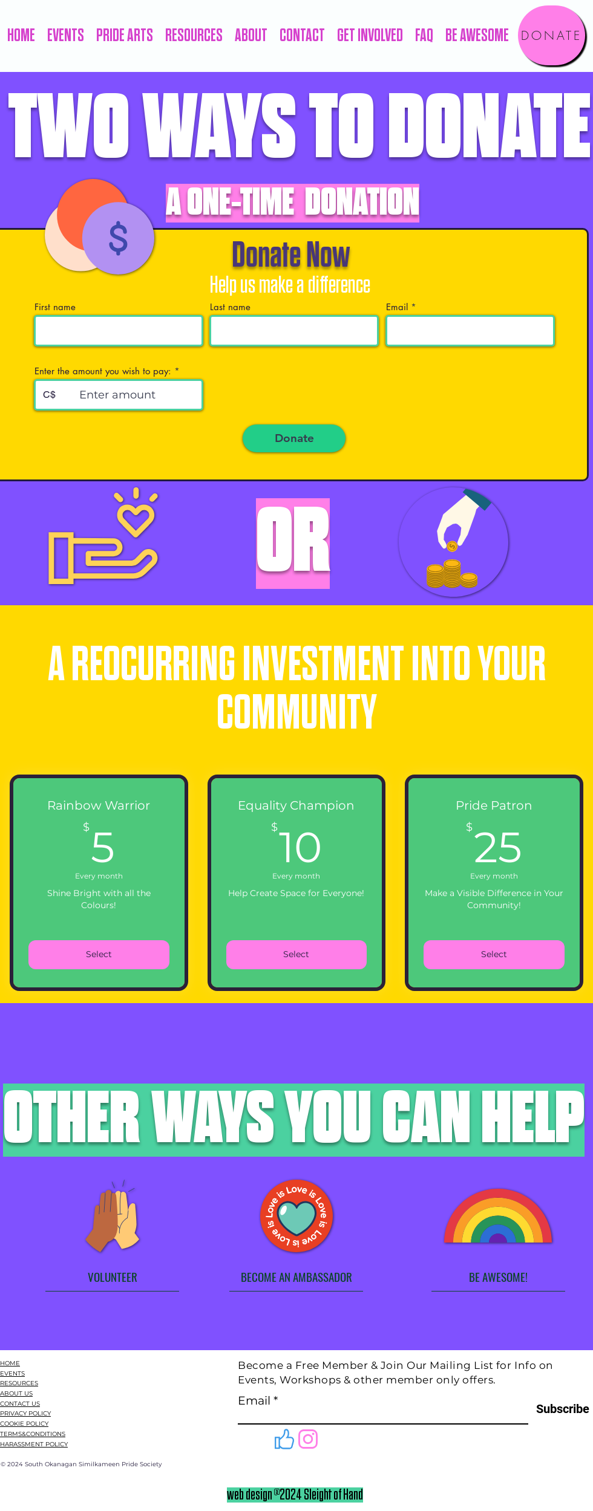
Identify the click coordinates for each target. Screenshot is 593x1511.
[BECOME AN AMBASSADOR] (296, 1276)
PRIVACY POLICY (25, 1413)
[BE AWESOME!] (498, 1276)
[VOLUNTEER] (112, 1276)
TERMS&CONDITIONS (32, 1434)
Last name (230, 306)
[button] (65, 35)
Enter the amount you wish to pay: (102, 370)
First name (55, 306)
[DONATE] (551, 35)
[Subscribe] (558, 1409)
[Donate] (294, 438)
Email (397, 306)
